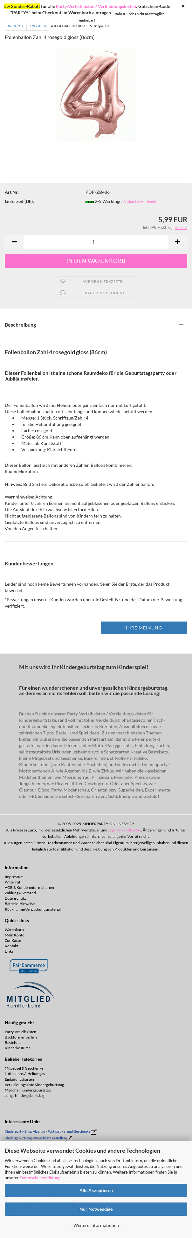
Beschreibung (20, 325)
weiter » (16, 25)
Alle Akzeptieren (96, 1190)
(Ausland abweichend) (139, 201)
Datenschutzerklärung (40, 1177)
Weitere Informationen (96, 1225)
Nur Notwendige (96, 1209)
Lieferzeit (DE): (19, 201)
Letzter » (38, 25)
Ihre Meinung (144, 627)
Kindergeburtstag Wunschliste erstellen (35, 1138)
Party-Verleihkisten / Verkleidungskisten (96, 6)
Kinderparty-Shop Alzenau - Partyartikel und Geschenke (48, 1131)
